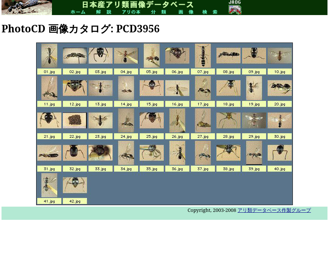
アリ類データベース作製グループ (274, 210)
